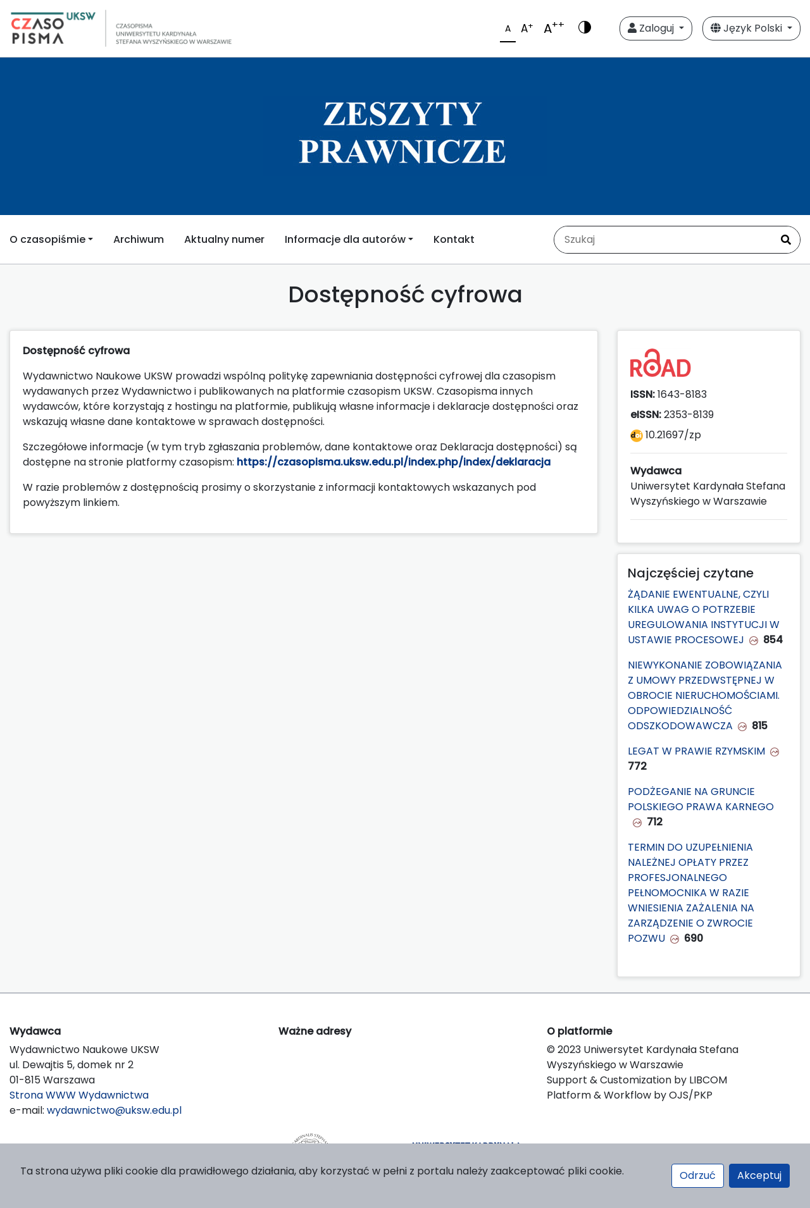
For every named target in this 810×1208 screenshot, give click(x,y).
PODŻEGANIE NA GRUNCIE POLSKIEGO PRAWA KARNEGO (701, 799)
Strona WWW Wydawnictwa (79, 1095)
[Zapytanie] (663, 240)
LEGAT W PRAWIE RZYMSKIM (696, 751)
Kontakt (454, 239)
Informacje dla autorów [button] (345, 239)
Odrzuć (698, 1175)
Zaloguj (652, 28)
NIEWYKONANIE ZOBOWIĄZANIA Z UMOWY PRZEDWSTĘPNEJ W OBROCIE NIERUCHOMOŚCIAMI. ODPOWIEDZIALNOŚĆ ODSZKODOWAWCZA (705, 695)
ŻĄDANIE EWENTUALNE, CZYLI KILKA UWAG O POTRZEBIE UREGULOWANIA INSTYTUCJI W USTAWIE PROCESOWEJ (704, 617)
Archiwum (138, 239)
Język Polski (748, 28)
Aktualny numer (224, 239)
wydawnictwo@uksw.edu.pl (114, 1110)
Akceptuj (759, 1175)
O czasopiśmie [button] (47, 239)
